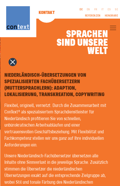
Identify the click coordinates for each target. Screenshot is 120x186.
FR (95, 9)
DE (81, 9)
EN (88, 9)
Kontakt (47, 12)
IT (102, 9)
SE (116, 9)
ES (109, 9)
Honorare (111, 15)
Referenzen (93, 15)
